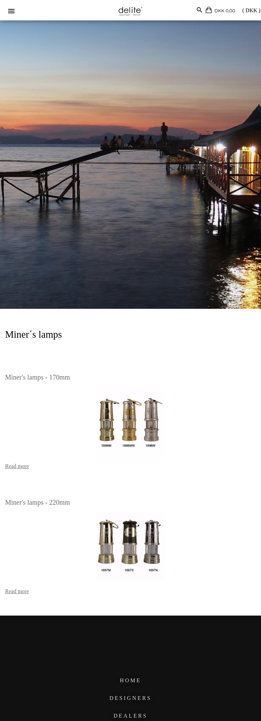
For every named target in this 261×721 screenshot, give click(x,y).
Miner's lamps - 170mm (37, 377)
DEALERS (130, 716)
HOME (130, 680)
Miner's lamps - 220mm (37, 502)
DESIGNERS (130, 698)
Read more (17, 466)
